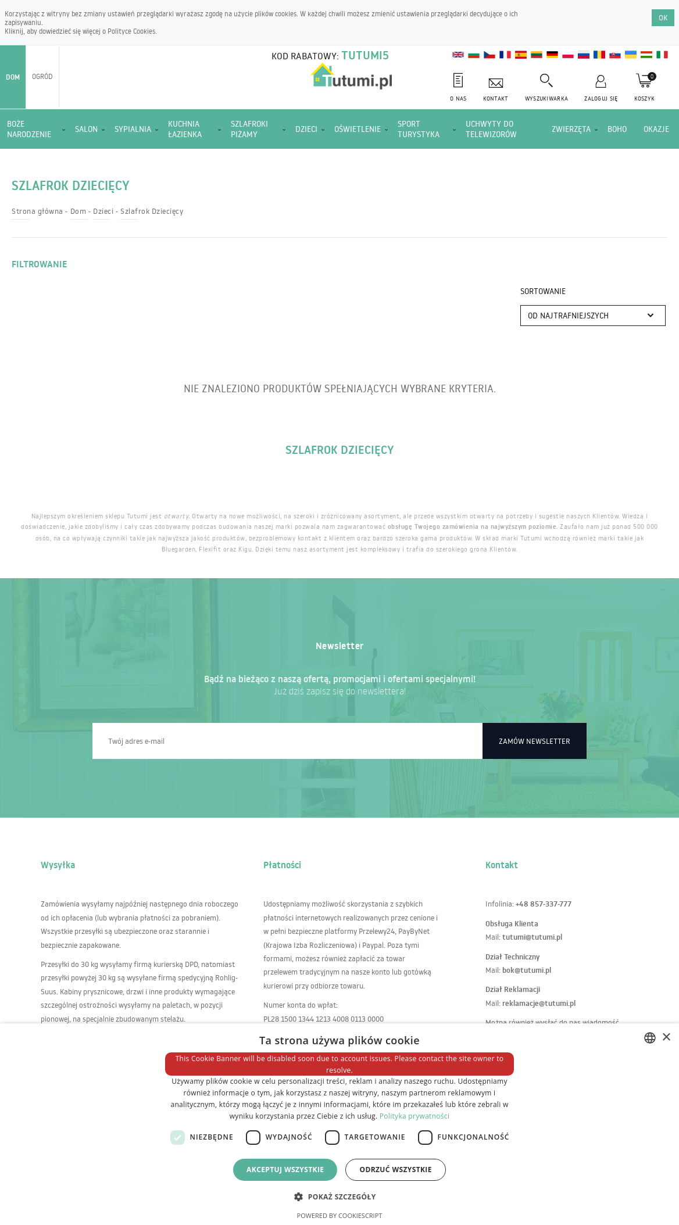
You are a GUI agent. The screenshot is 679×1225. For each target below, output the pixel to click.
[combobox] (650, 1038)
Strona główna (37, 211)
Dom (13, 77)
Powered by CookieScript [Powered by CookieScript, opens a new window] (340, 1215)
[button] (339, 1196)
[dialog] (339, 1124)
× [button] (666, 1037)
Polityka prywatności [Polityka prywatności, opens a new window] (414, 1116)
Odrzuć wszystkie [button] (395, 1169)
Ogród (42, 76)
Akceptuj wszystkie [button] (285, 1169)
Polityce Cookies (131, 31)
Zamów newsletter (534, 741)
